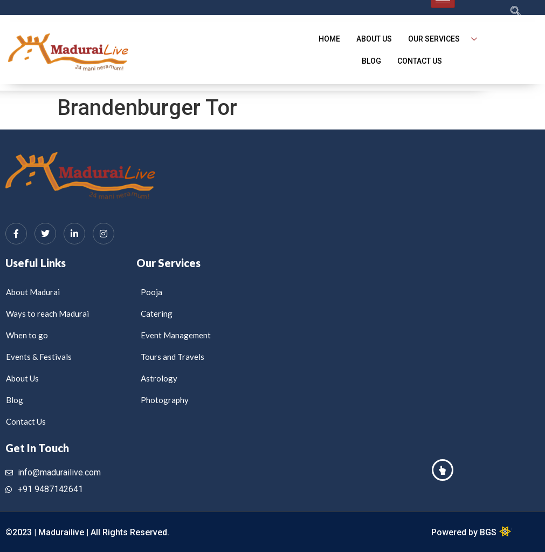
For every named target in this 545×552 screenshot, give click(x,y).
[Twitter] (45, 233)
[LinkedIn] (74, 233)
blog (371, 61)
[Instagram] (103, 233)
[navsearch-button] (494, 12)
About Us (374, 39)
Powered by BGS (465, 532)
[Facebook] (16, 233)
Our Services (446, 39)
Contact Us (419, 61)
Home (329, 39)
